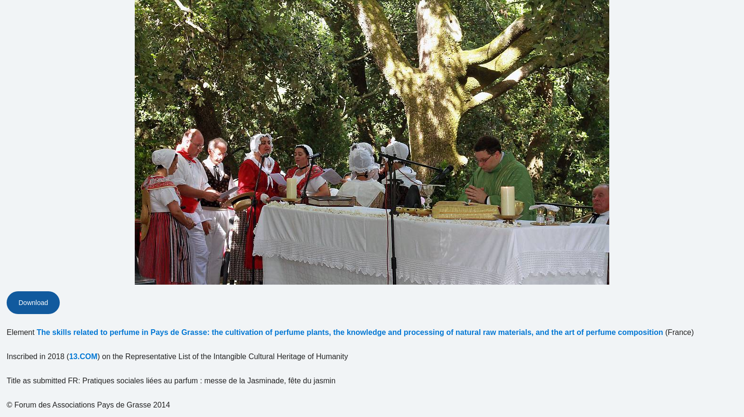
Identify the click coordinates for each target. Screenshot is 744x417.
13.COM (83, 356)
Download (33, 302)
